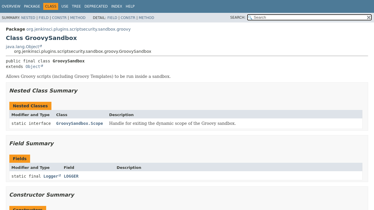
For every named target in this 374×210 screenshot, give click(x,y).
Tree (76, 6)
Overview (11, 6)
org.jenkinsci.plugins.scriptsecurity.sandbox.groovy (78, 29)
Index (116, 6)
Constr (59, 18)
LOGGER (71, 176)
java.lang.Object (22, 46)
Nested (28, 18)
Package (32, 6)
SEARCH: (238, 17)
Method (78, 18)
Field (44, 18)
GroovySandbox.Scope (79, 123)
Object (32, 66)
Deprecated (96, 6)
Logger (51, 176)
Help (130, 6)
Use (64, 6)
